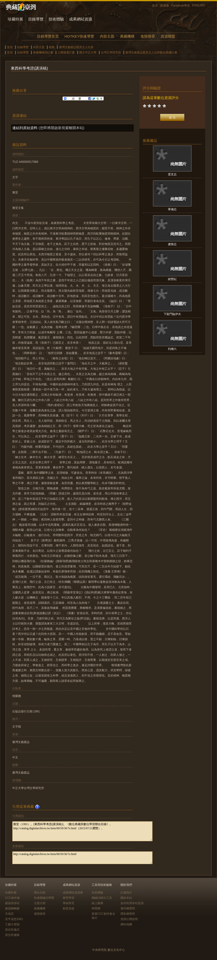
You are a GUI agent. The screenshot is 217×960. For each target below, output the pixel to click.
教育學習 (68, 898)
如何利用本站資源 (132, 903)
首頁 (155, 5)
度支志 (172, 174)
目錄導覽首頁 (48, 36)
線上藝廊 (97, 903)
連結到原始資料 (25, 128)
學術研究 (68, 903)
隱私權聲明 (128, 913)
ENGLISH (198, 5)
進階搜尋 (147, 36)
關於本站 (126, 898)
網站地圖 (126, 924)
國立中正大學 (87, 52)
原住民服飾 (12, 935)
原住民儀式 (12, 929)
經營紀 (172, 279)
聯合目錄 (39, 892)
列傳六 (172, 349)
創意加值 (68, 908)
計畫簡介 (126, 892)
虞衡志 (172, 244)
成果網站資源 (80, 19)
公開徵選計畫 (66, 52)
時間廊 (96, 908)
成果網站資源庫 (73, 892)
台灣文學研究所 (111, 52)
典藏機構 (127, 36)
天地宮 (9, 913)
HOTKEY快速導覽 (79, 36)
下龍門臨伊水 (172, 314)
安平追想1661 (14, 919)
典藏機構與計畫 (43, 52)
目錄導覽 (36, 19)
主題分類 (39, 903)
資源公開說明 (129, 919)
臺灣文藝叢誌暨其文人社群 (76, 47)
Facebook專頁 (180, 5)
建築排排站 (12, 903)
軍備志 (172, 209)
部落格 (164, 5)
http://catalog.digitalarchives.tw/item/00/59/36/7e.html (82, 857)
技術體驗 (56, 19)
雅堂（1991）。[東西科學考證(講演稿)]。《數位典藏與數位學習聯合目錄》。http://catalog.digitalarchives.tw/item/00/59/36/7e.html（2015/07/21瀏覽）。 (82, 831)
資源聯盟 (168, 36)
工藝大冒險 (12, 924)
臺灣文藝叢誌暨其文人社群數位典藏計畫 (151, 52)
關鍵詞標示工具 (102, 898)
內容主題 (107, 36)
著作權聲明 (128, 908)
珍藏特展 (15, 19)
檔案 (52, 47)
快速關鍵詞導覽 (44, 898)
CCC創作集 (12, 898)
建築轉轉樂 (12, 908)
